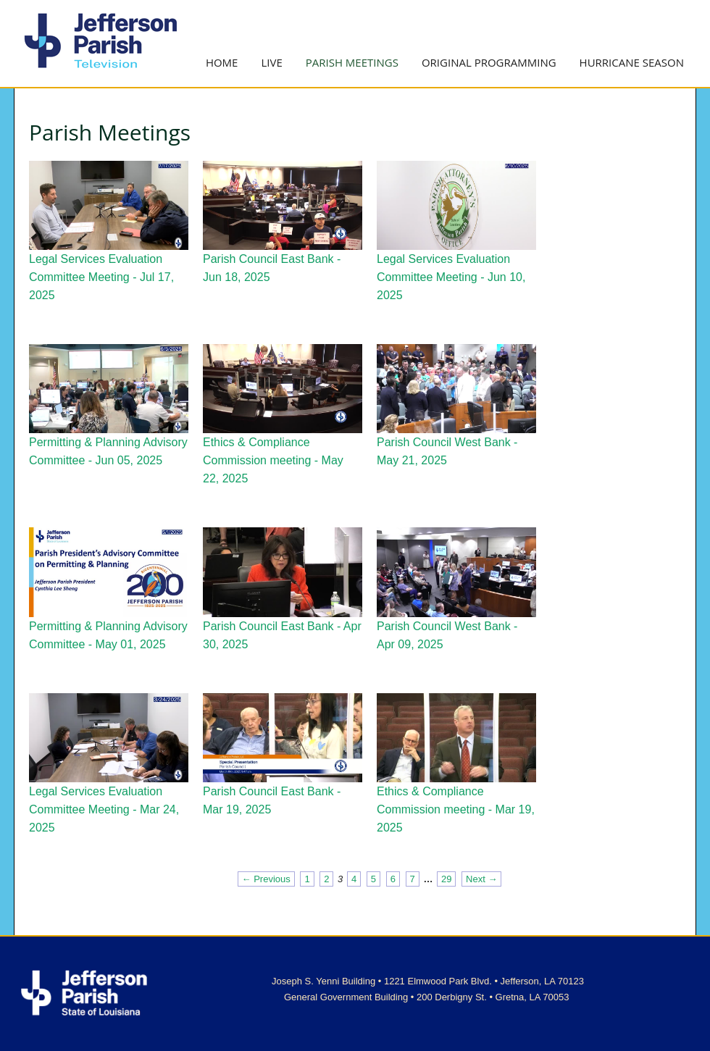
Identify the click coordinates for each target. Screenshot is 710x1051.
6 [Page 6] (393, 879)
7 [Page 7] (412, 879)
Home (222, 62)
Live (271, 62)
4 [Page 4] (353, 879)
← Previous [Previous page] (266, 879)
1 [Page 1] (306, 879)
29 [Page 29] (446, 879)
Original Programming (489, 62)
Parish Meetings (352, 62)
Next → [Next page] (481, 879)
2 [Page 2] (326, 879)
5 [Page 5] (373, 879)
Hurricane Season (632, 62)
